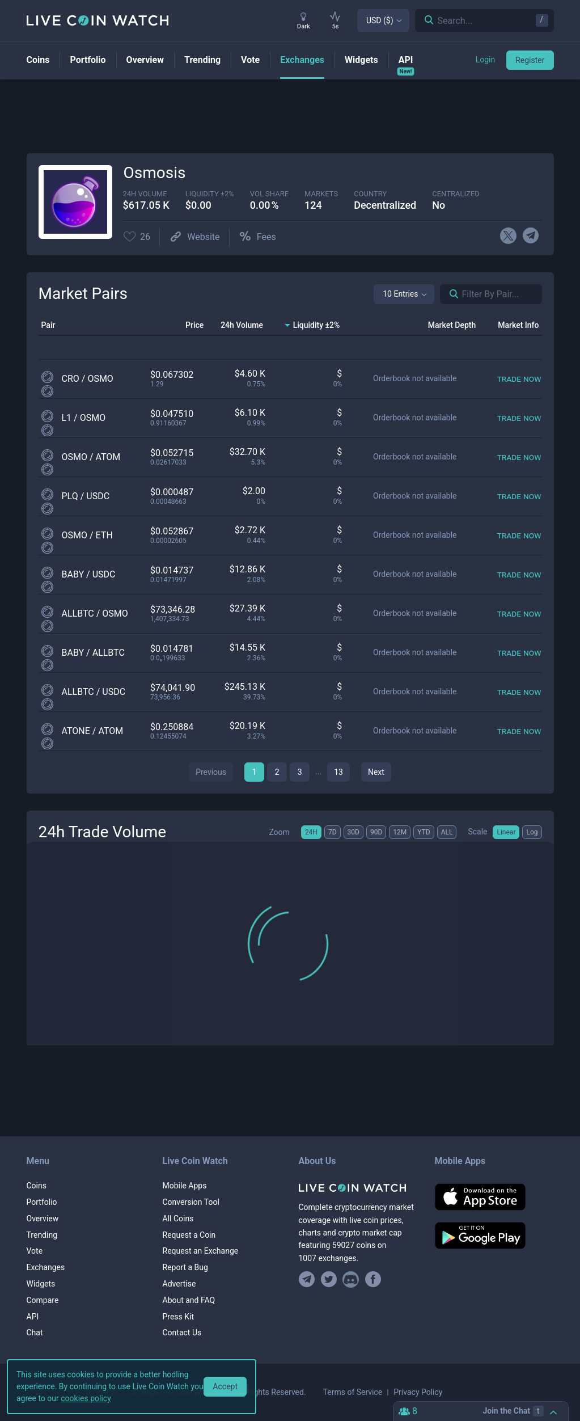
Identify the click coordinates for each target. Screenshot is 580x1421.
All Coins (178, 1218)
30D (353, 832)
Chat (35, 1332)
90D (376, 832)
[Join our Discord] (351, 1279)
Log (531, 832)
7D (332, 832)
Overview (43, 1218)
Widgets (41, 1283)
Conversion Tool (191, 1202)
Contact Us (182, 1332)
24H (311, 832)
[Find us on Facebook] (373, 1279)
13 (338, 772)
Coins (36, 1185)
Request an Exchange (201, 1250)
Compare (43, 1300)
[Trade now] (519, 378)
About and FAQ (189, 1300)
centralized (455, 193)
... (318, 771)
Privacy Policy (417, 1392)
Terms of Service (353, 1392)
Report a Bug (185, 1267)
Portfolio (42, 1202)
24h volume (145, 193)
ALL (447, 832)
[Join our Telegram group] (308, 1279)
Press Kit (178, 1316)
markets (321, 193)
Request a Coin (189, 1234)
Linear (506, 832)
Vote (35, 1250)
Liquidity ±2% (209, 193)
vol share (269, 193)
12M (400, 832)
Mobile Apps (185, 1185)
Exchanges (46, 1267)
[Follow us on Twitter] (328, 1279)
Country (370, 193)
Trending (42, 1234)
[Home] (358, 1188)
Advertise (179, 1283)
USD (379, 20)
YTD (423, 832)
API (33, 1316)
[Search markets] (450, 294)
